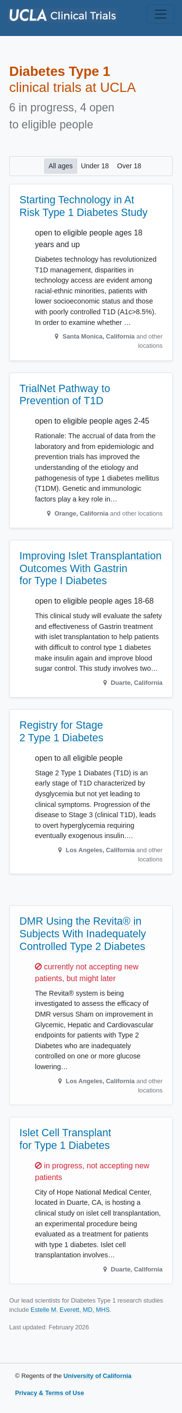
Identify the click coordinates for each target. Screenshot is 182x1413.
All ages (61, 165)
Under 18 (95, 165)
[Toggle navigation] (160, 14)
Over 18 (129, 165)
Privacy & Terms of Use (49, 1392)
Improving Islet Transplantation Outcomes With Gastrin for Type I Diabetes (90, 568)
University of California (98, 1375)
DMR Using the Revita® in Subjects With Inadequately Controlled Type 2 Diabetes (82, 933)
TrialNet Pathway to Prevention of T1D (64, 395)
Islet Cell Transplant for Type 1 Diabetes (65, 1139)
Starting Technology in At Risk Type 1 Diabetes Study (83, 206)
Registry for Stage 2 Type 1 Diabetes (61, 731)
